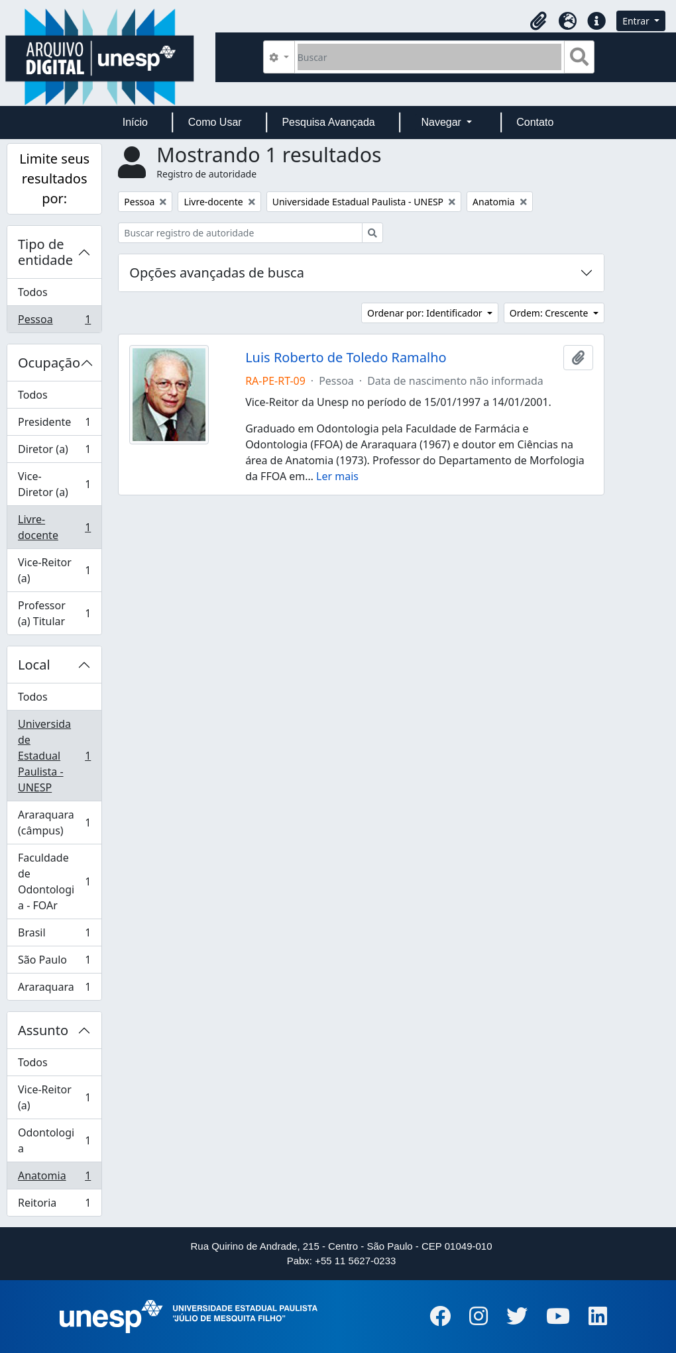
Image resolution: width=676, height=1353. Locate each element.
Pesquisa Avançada (328, 122)
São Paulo (54, 963)
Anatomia (54, 1178)
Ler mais (337, 476)
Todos (33, 292)
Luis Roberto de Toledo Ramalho (346, 358)
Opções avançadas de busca (216, 272)
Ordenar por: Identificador (425, 313)
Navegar (442, 122)
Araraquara (54, 989)
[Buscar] (429, 57)
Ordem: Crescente (550, 313)
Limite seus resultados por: (54, 178)
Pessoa (54, 321)
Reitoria (54, 1205)
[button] (538, 21)
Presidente (54, 425)
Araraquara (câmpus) (54, 822)
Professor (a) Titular (54, 613)
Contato (534, 122)
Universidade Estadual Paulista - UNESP (54, 756)
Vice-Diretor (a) (54, 484)
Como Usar (215, 122)
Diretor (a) (54, 452)
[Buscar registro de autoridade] (240, 233)
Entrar (636, 21)
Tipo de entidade (45, 252)
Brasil (54, 935)
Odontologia (54, 1140)
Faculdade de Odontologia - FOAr (54, 881)
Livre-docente (54, 527)
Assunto (43, 1030)
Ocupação (49, 363)
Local (34, 665)
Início (135, 122)
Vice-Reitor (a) (54, 570)
